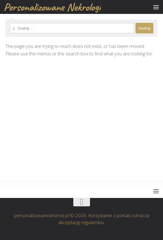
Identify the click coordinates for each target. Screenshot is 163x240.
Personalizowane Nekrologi (52, 7)
